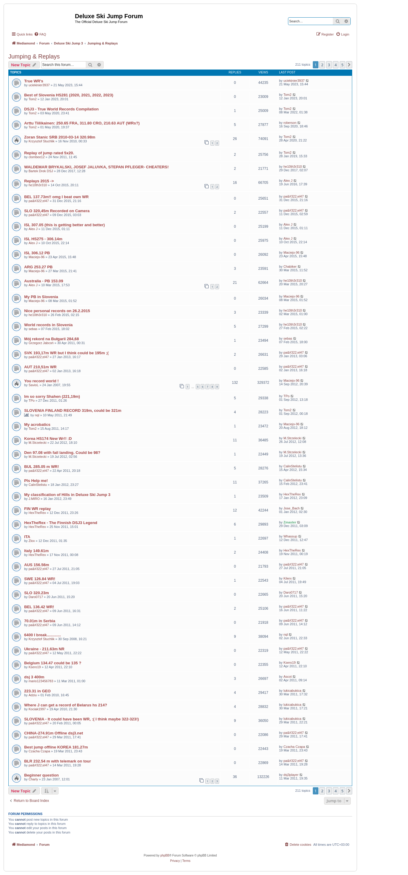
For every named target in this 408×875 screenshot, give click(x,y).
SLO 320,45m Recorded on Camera (57, 211)
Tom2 (33, 99)
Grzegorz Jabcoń (41, 343)
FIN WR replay (37, 508)
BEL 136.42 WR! (39, 607)
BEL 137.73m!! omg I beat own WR (56, 197)
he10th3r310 (293, 166)
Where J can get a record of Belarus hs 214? (65, 705)
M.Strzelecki (38, 442)
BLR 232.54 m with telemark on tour (57, 761)
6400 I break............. (42, 635)
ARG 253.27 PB (38, 267)
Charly (33, 779)
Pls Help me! (36, 480)
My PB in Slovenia (41, 297)
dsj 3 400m (34, 677)
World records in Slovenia (48, 325)
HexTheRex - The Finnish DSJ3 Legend (60, 522)
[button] (349, 64)
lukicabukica (292, 690)
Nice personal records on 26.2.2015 (57, 311)
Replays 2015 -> (39, 181)
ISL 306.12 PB (37, 253)
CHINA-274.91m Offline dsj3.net (53, 733)
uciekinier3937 (39, 85)
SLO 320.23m (36, 593)
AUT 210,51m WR (40, 367)
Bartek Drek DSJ (41, 171)
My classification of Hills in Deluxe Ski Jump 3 (67, 494)
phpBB (164, 855)
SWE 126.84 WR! (39, 579)
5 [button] (342, 64)
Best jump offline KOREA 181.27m (56, 747)
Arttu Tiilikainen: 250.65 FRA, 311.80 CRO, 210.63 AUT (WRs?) (82, 123)
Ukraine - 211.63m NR (44, 649)
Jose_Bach (292, 508)
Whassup (290, 536)
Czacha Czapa (39, 751)
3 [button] (329, 64)
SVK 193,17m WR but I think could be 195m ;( (66, 353)
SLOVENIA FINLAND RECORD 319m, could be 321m (72, 410)
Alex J (288, 180)
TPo (32, 400)
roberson (290, 122)
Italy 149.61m (36, 551)
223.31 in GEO (37, 691)
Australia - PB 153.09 (43, 281)
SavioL (34, 385)
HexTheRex (292, 494)
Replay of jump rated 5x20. (49, 153)
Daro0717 (36, 597)
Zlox (32, 541)
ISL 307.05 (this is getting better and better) (64, 225)
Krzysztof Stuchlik (42, 141)
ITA (27, 536)
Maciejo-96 (37, 257)
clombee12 (37, 157)
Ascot (288, 676)
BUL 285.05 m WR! (41, 466)
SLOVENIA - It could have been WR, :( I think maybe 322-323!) (81, 719)
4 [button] (336, 64)
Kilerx (288, 578)
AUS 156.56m (36, 565)
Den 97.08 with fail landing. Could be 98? (62, 452)
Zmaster (290, 522)
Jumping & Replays (34, 56)
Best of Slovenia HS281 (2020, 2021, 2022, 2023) (68, 95)
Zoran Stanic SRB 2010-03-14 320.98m (59, 137)
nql (37, 415)
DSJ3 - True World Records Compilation (61, 109)
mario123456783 (41, 681)
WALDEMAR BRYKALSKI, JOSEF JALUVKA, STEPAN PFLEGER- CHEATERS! (96, 167)
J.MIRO (34, 498)
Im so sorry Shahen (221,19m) (52, 396)
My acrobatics (37, 424)
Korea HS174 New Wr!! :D (48, 438)
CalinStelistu (293, 466)
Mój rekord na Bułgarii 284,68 (51, 339)
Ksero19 (35, 667)
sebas (33, 329)
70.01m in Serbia (39, 621)
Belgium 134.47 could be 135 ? (52, 663)
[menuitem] (40, 34)
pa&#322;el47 (39, 201)
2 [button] (322, 64)
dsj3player (291, 775)
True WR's (33, 81)
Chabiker (290, 266)
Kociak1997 (37, 709)
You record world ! (41, 381)
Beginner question (41, 775)
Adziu (33, 695)
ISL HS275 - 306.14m (43, 239)
